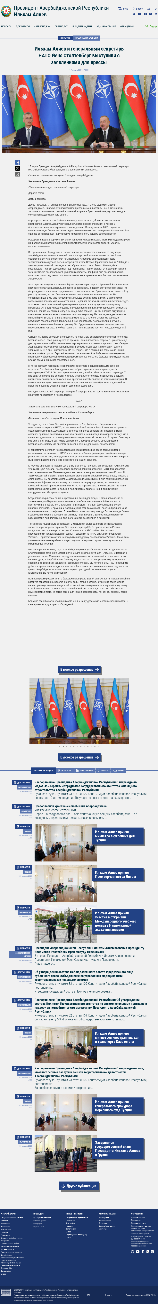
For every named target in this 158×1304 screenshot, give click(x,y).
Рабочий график (39, 1221)
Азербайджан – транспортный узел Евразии (12, 1256)
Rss (156, 14)
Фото (125, 8)
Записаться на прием (140, 1233)
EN (155, 8)
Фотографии (71, 1229)
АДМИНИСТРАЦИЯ (106, 26)
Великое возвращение (10, 1246)
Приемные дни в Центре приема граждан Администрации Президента (142, 1228)
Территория (6, 1223)
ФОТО (121, 770)
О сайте (108, 1295)
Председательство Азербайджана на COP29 (11, 1261)
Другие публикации (81, 1186)
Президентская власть (42, 1218)
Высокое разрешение (76, 669)
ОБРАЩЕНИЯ (127, 26)
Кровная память (7, 1249)
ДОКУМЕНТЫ (23, 26)
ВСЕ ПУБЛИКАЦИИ (43, 770)
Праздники (5, 1235)
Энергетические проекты (11, 1252)
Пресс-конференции (86, 38)
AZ (148, 8)
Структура (103, 1223)
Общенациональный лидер (12, 1218)
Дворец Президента (107, 1226)
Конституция (6, 1229)
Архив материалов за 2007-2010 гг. (141, 1295)
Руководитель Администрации (105, 1219)
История (4, 1221)
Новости (69, 1226)
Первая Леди (38, 1226)
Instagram (134, 14)
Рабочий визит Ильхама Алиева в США (10, 1267)
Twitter (150, 14)
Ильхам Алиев (30, 14)
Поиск (153, 26)
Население (5, 1226)
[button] (32, 711)
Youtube (139, 14)
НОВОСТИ (66, 38)
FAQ (88, 1295)
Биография (37, 1223)
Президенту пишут (138, 1223)
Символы (5, 1232)
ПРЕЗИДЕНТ (61, 26)
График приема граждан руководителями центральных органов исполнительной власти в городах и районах (141, 1241)
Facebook (145, 14)
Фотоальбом (6, 1271)
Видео (139, 8)
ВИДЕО (104, 770)
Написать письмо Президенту (138, 1219)
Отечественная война (10, 1243)
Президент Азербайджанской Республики (61, 8)
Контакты (103, 1229)
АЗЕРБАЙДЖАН (42, 26)
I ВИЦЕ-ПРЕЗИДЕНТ (82, 26)
